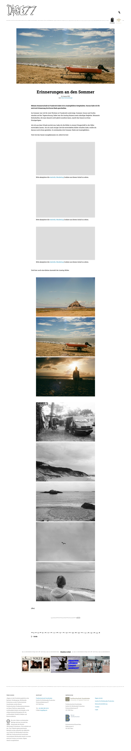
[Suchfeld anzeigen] (119, 12)
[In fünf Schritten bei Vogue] (36, 664)
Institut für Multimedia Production (104, 701)
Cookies (97, 707)
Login (96, 709)
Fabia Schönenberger (67, 98)
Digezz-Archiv (99, 698)
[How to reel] (95, 664)
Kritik (35, 636)
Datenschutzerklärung (101, 704)
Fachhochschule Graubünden (44, 698)
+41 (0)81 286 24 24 (43, 708)
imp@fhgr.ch (43, 710)
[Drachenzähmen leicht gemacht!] (65, 664)
